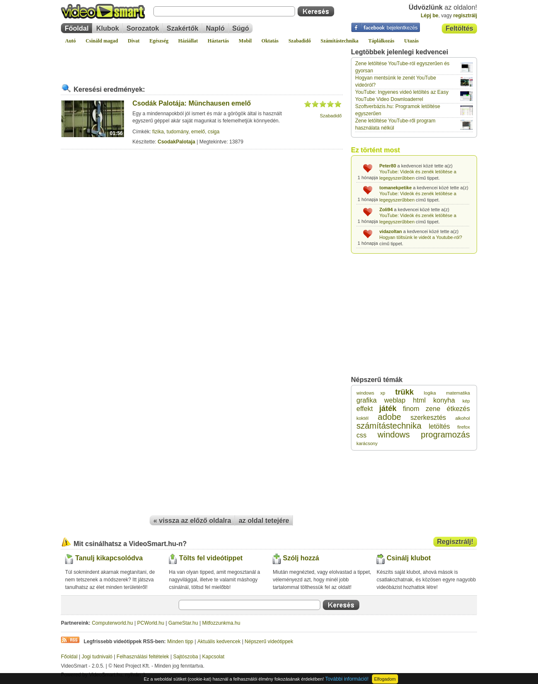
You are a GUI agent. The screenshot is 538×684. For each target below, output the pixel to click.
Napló (215, 28)
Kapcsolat (213, 657)
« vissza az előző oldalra (192, 520)
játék (387, 408)
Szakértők (182, 28)
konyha (444, 400)
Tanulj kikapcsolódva (109, 558)
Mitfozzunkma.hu (221, 623)
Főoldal (77, 28)
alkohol (462, 418)
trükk (404, 392)
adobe (389, 417)
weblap (395, 400)
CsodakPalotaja (176, 142)
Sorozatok (143, 28)
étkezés (458, 408)
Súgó (240, 28)
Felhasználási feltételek (142, 657)
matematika (458, 392)
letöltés (439, 426)
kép (466, 400)
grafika (366, 400)
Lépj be (429, 16)
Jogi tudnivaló (97, 657)
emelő (198, 132)
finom (411, 408)
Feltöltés (459, 28)
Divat (134, 41)
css (361, 435)
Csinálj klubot (409, 558)
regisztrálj (465, 16)
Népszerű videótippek (269, 641)
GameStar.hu (183, 623)
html (419, 400)
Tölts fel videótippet (211, 558)
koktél (362, 418)
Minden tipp (180, 641)
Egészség (158, 41)
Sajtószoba (185, 657)
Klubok (107, 28)
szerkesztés (428, 417)
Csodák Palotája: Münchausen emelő (191, 103)
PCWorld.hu (150, 623)
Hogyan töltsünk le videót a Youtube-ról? (421, 237)
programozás (445, 434)
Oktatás (270, 41)
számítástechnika (389, 425)
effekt (364, 408)
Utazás (411, 41)
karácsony (366, 443)
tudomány (177, 132)
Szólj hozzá (301, 558)
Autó (70, 41)
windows (393, 434)
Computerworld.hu (112, 623)
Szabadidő (299, 41)
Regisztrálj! (455, 541)
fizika (158, 132)
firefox (463, 426)
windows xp (370, 392)
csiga (213, 132)
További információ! (347, 679)
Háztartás (218, 41)
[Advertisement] (201, 60)
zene (433, 408)
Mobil (245, 41)
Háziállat (188, 41)
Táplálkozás (381, 41)
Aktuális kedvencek (219, 641)
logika (430, 392)
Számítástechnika (340, 41)
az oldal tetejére (264, 520)
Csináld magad (102, 41)
